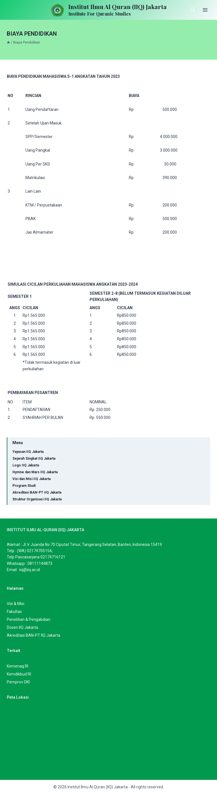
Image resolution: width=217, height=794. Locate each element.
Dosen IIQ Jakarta (22, 627)
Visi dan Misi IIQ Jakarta (31, 479)
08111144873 (39, 563)
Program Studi (24, 486)
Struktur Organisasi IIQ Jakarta (37, 499)
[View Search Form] (192, 9)
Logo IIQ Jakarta (25, 465)
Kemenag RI (17, 666)
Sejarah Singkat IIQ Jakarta (33, 459)
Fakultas (14, 611)
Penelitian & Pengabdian (28, 619)
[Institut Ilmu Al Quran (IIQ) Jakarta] (108, 10)
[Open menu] (205, 9)
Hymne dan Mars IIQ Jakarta (35, 472)
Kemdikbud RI (19, 674)
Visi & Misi (15, 603)
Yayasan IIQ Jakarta (28, 452)
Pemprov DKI (18, 682)
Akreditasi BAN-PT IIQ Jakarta (36, 492)
